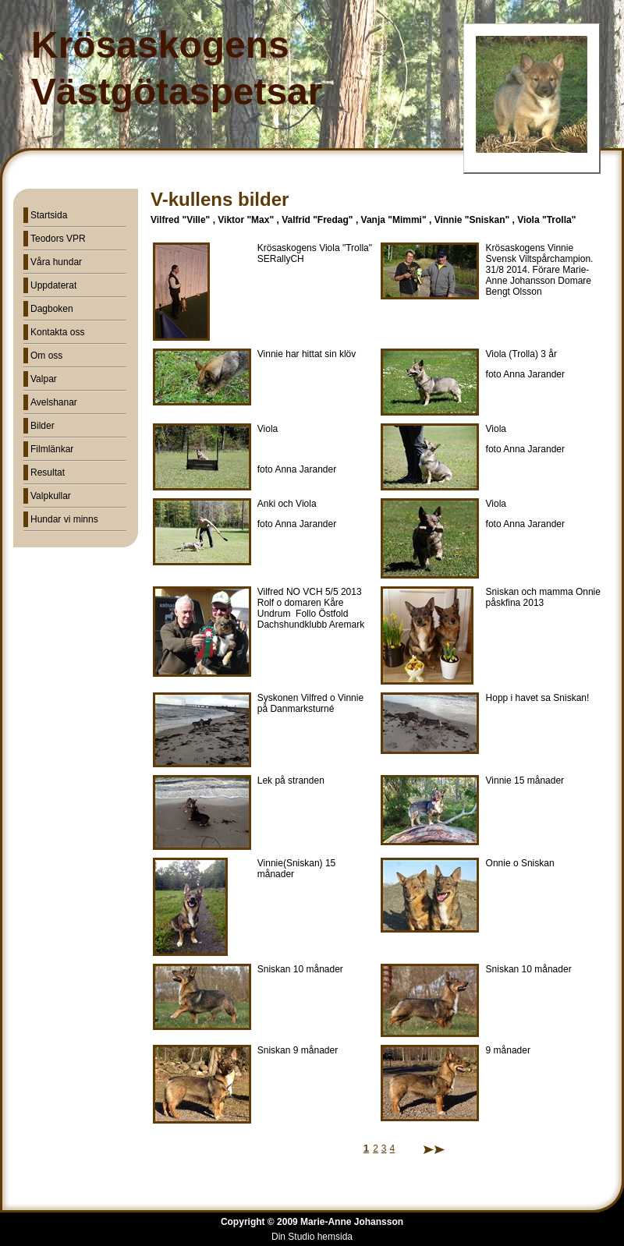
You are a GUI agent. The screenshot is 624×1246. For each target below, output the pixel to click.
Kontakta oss (57, 332)
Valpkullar (50, 495)
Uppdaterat (53, 285)
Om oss (46, 355)
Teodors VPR (58, 238)
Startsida (48, 215)
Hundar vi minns (64, 519)
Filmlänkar (51, 449)
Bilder (42, 425)
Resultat (47, 472)
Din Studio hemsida (312, 1236)
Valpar (43, 378)
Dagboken (51, 308)
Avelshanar (53, 402)
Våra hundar (56, 262)
